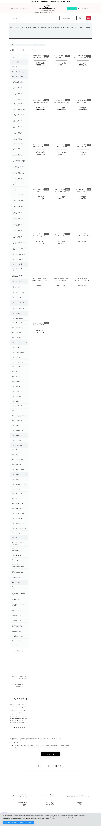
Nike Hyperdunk (18, 352)
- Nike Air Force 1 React (19, 213)
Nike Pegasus (17, 445)
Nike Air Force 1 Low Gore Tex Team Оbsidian (82, 191)
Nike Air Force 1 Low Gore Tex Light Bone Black (40, 235)
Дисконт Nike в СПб (18, 587)
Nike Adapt (16, 67)
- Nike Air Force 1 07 (19, 183)
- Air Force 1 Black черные (18, 81)
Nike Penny (16, 450)
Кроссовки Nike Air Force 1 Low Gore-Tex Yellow (82, 146)
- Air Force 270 (18, 144)
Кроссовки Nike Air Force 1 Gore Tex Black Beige (40, 280)
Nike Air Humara (18, 259)
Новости (82, 27)
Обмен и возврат (61, 27)
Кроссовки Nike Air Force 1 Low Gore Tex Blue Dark (61, 235)
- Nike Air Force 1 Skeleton (19, 224)
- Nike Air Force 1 (19, 178)
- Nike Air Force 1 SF (19, 219)
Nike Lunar (16, 401)
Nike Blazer (16, 313)
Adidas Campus (18, 641)
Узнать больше (51, 754)
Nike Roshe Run (18, 469)
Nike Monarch (17, 435)
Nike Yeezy (16, 533)
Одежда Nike (17, 615)
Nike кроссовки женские (18, 543)
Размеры (71, 27)
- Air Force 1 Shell (17, 126)
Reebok (15, 646)
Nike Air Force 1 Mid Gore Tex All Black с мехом (40, 325)
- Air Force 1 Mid (19, 109)
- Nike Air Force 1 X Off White (19, 236)
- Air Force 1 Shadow (17, 120)
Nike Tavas (16, 489)
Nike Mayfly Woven (19, 416)
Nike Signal (16, 479)
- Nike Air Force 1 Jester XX (19, 195)
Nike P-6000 (16, 440)
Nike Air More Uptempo (17, 286)
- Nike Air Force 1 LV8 (19, 207)
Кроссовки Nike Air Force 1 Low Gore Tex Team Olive (82, 102)
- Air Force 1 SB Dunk (18, 115)
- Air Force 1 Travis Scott (17, 132)
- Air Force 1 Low (19, 99)
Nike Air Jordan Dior (18, 269)
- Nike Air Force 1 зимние (19, 242)
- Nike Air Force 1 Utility (19, 230)
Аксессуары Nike (18, 560)
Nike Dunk (16, 342)
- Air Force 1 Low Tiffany (19, 104)
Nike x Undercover (19, 528)
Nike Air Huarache (19, 254)
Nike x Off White (18, 508)
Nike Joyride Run (18, 362)
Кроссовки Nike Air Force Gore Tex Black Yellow (40, 102)
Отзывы (27, 34)
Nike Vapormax (17, 499)
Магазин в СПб (36, 34)
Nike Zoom (16, 538)
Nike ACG (15, 62)
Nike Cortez (16, 333)
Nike (13, 57)
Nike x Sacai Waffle (19, 513)
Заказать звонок (72, 8)
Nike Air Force (17, 76)
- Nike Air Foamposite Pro (18, 172)
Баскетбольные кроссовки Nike (18, 565)
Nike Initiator (17, 357)
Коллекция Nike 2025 (18, 604)
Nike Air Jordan (18, 264)
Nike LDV (15, 391)
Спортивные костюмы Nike (17, 625)
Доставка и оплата (47, 27)
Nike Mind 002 (17, 430)
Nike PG (15, 455)
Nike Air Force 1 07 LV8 (19, 248)
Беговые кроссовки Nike (18, 571)
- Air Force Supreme (17, 149)
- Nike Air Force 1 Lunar (19, 201)
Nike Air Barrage (18, 72)
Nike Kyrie (16, 386)
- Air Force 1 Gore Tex (17, 87)
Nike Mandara (17, 411)
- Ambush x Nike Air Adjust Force (19, 161)
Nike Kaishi (16, 372)
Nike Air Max (17, 281)
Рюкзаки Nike (17, 620)
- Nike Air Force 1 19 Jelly (19, 189)
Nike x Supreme (18, 523)
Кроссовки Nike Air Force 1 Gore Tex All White (82, 280)
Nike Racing (16, 464)
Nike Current (17, 337)
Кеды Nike (16, 599)
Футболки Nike (18, 636)
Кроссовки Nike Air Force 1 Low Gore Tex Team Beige (61, 191)
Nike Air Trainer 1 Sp (18, 302)
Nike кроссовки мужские (18, 549)
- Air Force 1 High (17, 93)
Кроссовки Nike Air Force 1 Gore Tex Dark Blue (83, 235)
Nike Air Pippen (18, 292)
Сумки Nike (16, 631)
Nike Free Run (17, 347)
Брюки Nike (16, 577)
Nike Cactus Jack (18, 318)
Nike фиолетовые (19, 555)
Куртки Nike (16, 610)
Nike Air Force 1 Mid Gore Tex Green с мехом (61, 57)
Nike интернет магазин (32, 27)
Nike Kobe (16, 381)
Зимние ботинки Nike (18, 593)
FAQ (76, 27)
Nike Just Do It (17, 367)
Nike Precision (17, 460)
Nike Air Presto (18, 297)
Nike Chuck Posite (19, 323)
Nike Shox (16, 474)
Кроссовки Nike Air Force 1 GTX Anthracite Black (40, 191)
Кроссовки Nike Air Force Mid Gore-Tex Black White (40, 146)
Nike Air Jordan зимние (18, 275)
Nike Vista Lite (17, 503)
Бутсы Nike (16, 582)
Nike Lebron (16, 396)
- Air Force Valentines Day (18, 155)
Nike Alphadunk (18, 308)
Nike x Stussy (17, 518)
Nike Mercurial (17, 420)
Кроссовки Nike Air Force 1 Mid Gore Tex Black (40, 57)
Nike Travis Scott (18, 494)
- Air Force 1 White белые (17, 138)
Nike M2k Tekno (18, 406)
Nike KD (15, 376)
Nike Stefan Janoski (19, 484)
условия (27, 818)
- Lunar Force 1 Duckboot (18, 167)
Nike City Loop (17, 328)
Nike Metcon (16, 425)
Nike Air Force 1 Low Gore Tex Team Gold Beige (61, 102)
